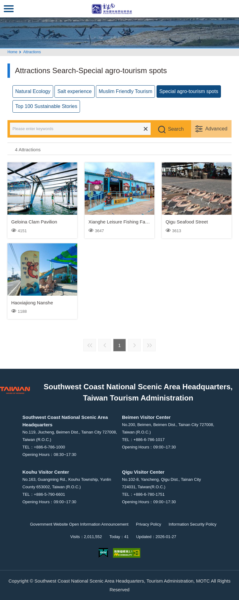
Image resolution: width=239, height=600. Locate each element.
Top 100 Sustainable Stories (46, 106)
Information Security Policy (193, 524)
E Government (103, 553)
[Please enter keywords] (84, 129)
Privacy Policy (148, 524)
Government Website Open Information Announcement (79, 524)
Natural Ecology (32, 91)
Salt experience (74, 91)
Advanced (216, 128)
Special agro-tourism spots (188, 91)
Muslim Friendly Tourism (125, 91)
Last (149, 345)
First (89, 345)
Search (176, 129)
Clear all (145, 128)
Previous (104, 345)
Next (134, 345)
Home (12, 52)
